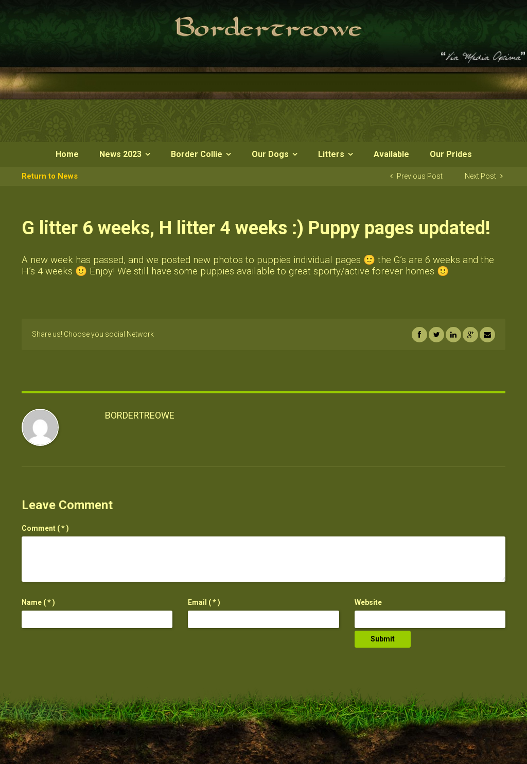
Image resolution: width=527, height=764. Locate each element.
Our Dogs (270, 154)
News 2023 (120, 154)
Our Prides (451, 154)
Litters (331, 154)
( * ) (45, 528)
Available (391, 154)
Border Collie (196, 154)
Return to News (50, 176)
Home (67, 154)
